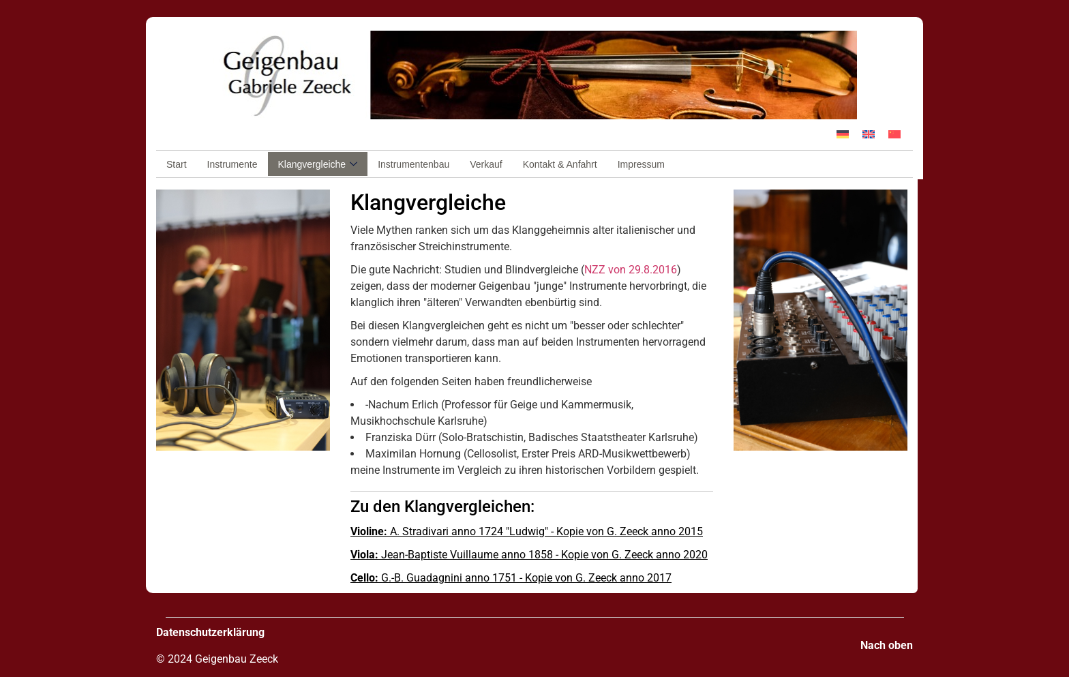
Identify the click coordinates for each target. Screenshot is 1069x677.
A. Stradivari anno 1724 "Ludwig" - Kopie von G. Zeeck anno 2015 (526, 531)
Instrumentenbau (413, 164)
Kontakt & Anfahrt (560, 164)
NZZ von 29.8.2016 (630, 269)
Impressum (641, 164)
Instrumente (232, 164)
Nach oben (886, 645)
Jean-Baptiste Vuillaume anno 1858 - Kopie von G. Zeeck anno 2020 (529, 554)
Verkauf (486, 164)
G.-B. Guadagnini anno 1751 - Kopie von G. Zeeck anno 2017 (511, 577)
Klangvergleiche (318, 164)
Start (176, 164)
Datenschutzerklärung (210, 632)
